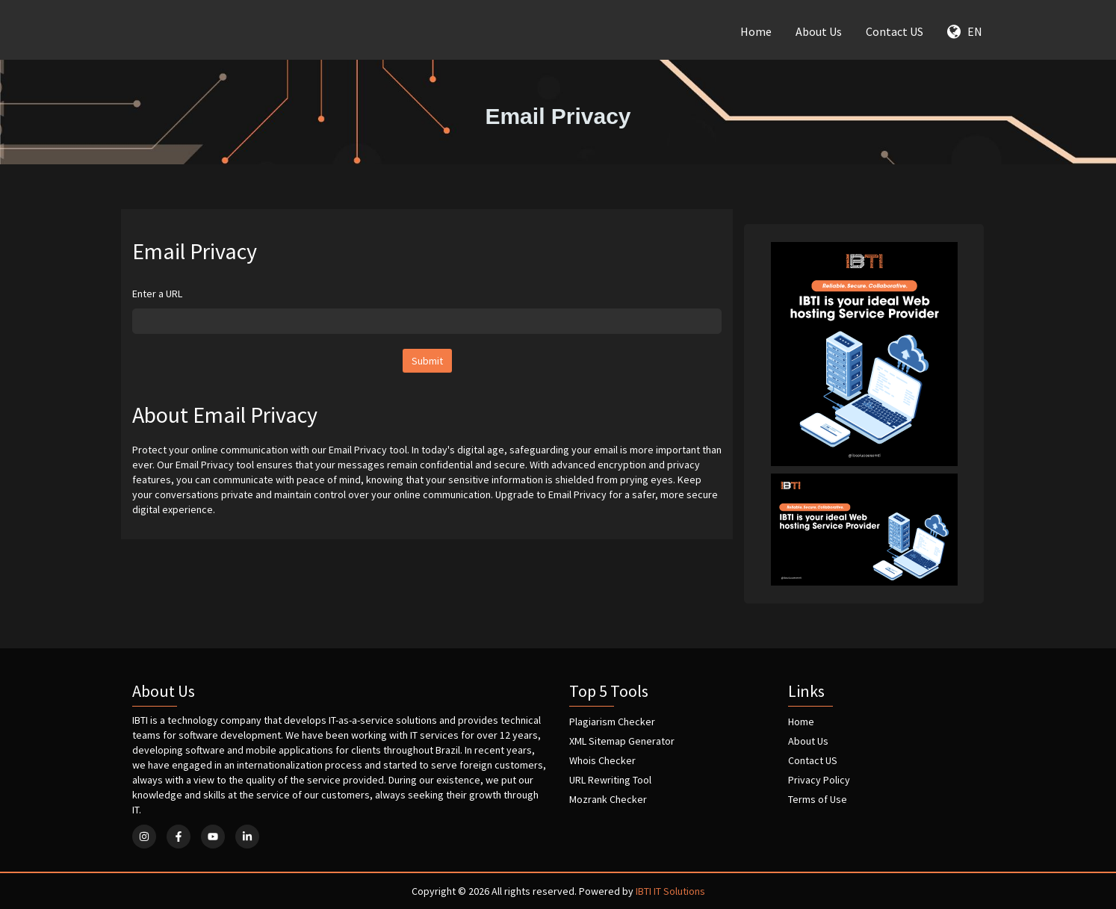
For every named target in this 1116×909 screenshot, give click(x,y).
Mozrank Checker (608, 799)
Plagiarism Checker (612, 721)
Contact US (894, 31)
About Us (819, 31)
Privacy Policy (819, 780)
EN (964, 31)
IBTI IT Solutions (670, 891)
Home (756, 31)
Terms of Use (817, 799)
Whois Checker (602, 760)
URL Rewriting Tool (610, 780)
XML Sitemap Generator (622, 741)
